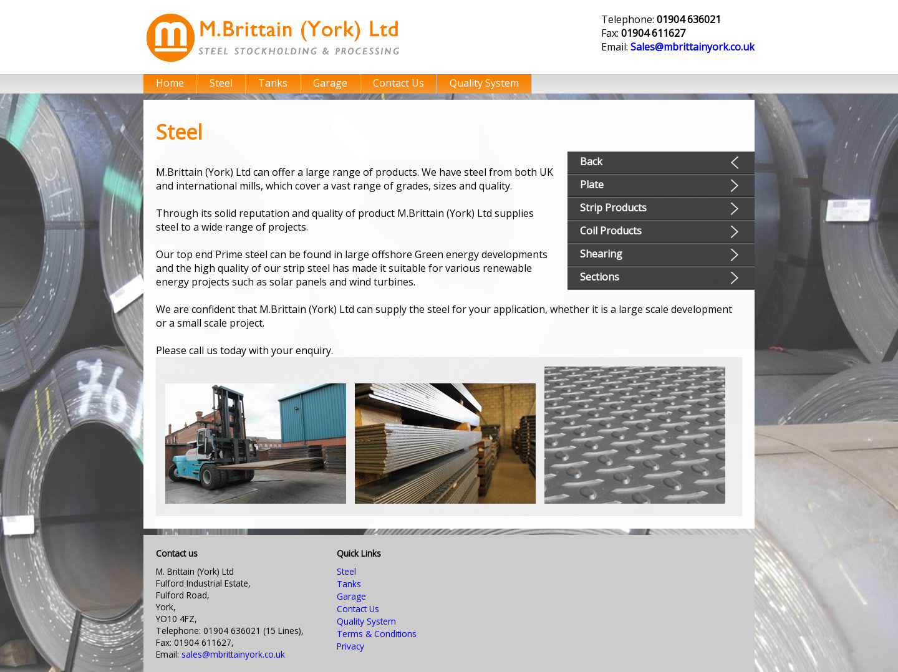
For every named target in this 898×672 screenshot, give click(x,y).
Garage (330, 83)
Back (591, 161)
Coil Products (611, 231)
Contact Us (398, 83)
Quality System (484, 83)
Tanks (272, 83)
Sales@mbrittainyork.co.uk (692, 47)
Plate (592, 184)
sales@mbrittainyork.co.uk (233, 654)
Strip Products (613, 207)
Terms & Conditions (377, 634)
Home (170, 83)
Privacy (350, 646)
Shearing (601, 254)
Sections (599, 277)
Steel (221, 83)
